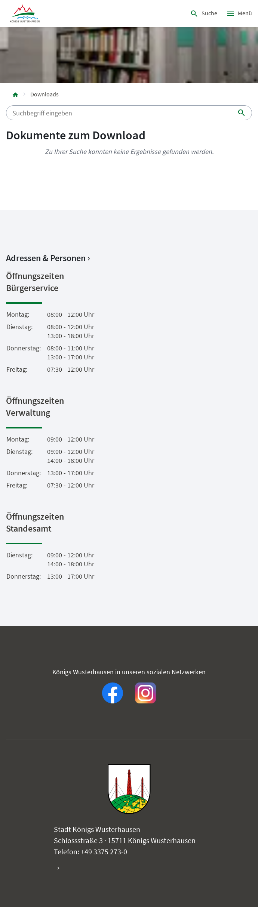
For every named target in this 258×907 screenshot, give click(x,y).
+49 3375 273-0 (104, 851)
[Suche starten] (241, 112)
